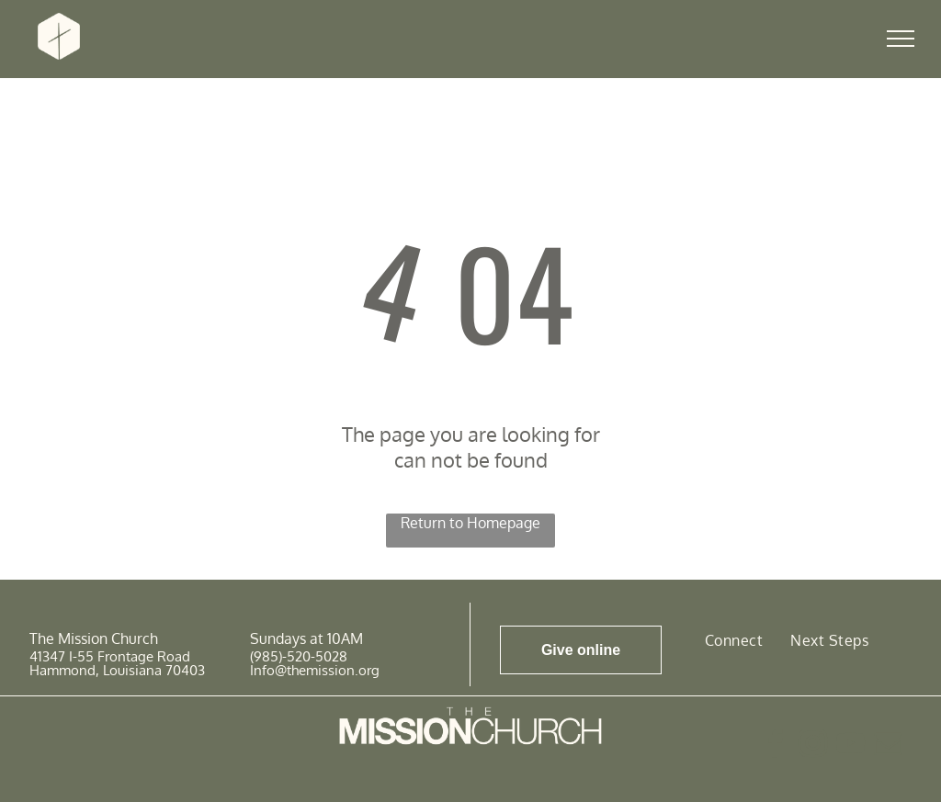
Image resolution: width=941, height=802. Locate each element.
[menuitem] (734, 639)
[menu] (900, 38)
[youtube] (850, 746)
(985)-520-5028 (298, 656)
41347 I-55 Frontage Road (109, 656)
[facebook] (774, 746)
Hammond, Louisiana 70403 (117, 670)
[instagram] (812, 746)
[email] (887, 746)
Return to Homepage (470, 523)
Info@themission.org (315, 670)
